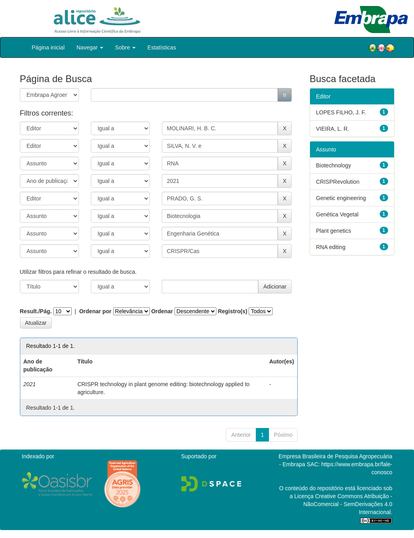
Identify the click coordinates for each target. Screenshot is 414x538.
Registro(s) (232, 311)
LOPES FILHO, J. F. (341, 112)
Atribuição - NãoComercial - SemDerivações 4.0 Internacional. (347, 504)
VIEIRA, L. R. (332, 129)
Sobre (125, 47)
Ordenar (162, 311)
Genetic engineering (341, 198)
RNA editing (330, 247)
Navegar (90, 47)
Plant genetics (333, 231)
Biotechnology (333, 165)
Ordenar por (95, 311)
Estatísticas (161, 47)
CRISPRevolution (337, 182)
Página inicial (48, 47)
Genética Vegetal (337, 214)
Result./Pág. (36, 311)
